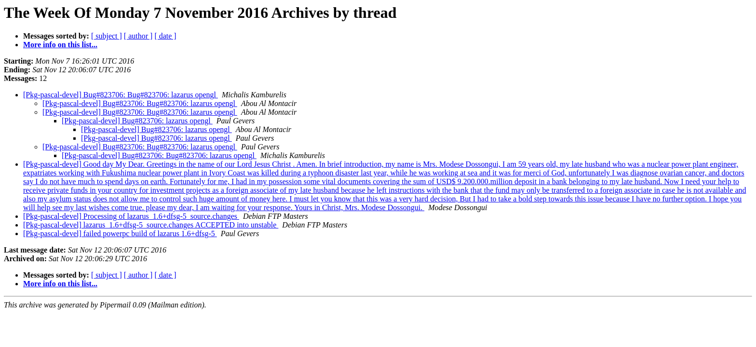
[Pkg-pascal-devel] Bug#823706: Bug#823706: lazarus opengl (120, 95)
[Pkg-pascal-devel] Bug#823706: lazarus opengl (137, 121)
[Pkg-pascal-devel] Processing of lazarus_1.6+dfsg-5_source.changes (131, 216)
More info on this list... (60, 44)
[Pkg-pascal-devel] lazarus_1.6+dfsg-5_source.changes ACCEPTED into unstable (150, 225)
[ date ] (165, 36)
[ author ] (138, 36)
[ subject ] (106, 36)
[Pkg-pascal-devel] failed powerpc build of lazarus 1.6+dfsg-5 (120, 233)
